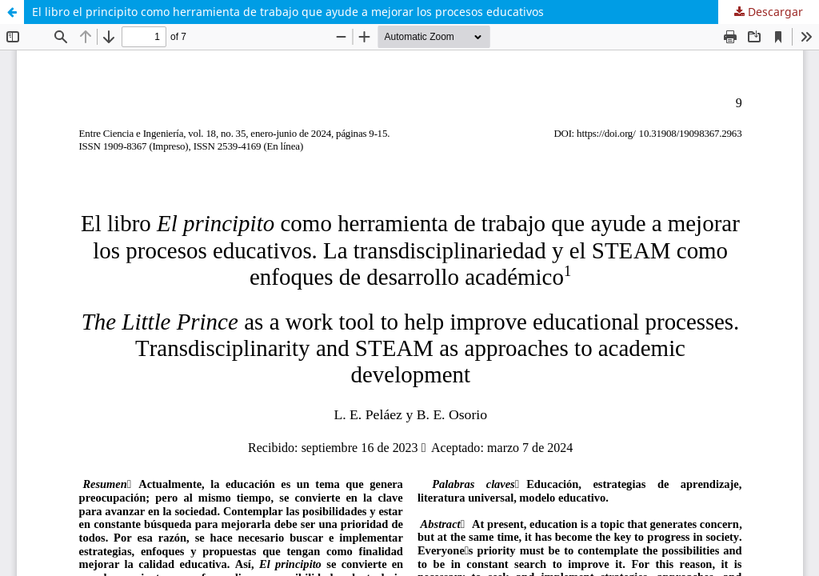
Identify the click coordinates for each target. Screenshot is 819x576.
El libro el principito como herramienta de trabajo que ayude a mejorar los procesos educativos (288, 11)
